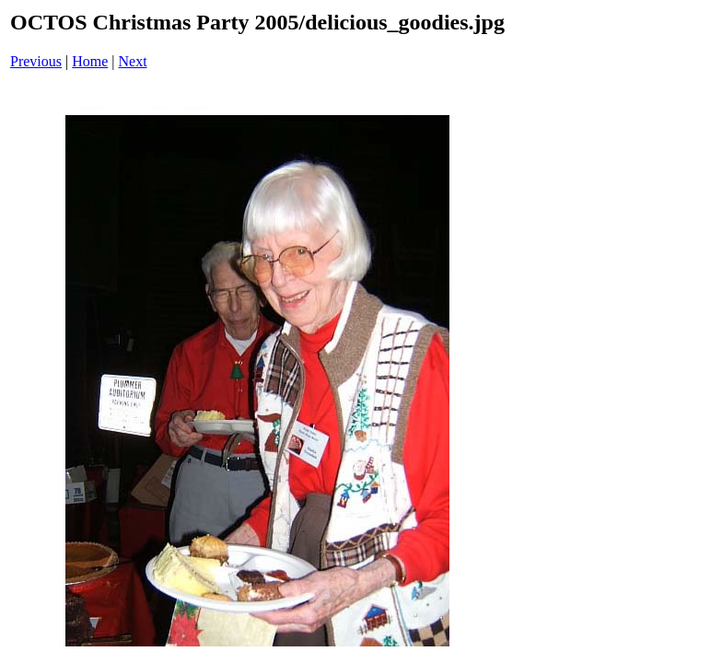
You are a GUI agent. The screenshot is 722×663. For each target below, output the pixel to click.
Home (90, 61)
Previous (36, 61)
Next (133, 61)
